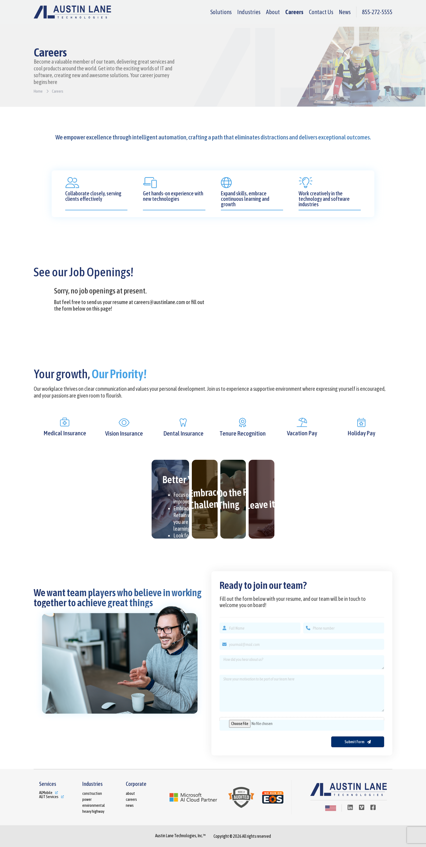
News (345, 11)
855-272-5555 (377, 11)
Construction (92, 793)
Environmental (93, 805)
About (273, 11)
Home (38, 91)
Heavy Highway (93, 811)
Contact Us (321, 11)
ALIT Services (48, 796)
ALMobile (45, 792)
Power (87, 799)
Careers (294, 11)
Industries (249, 11)
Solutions (221, 11)
